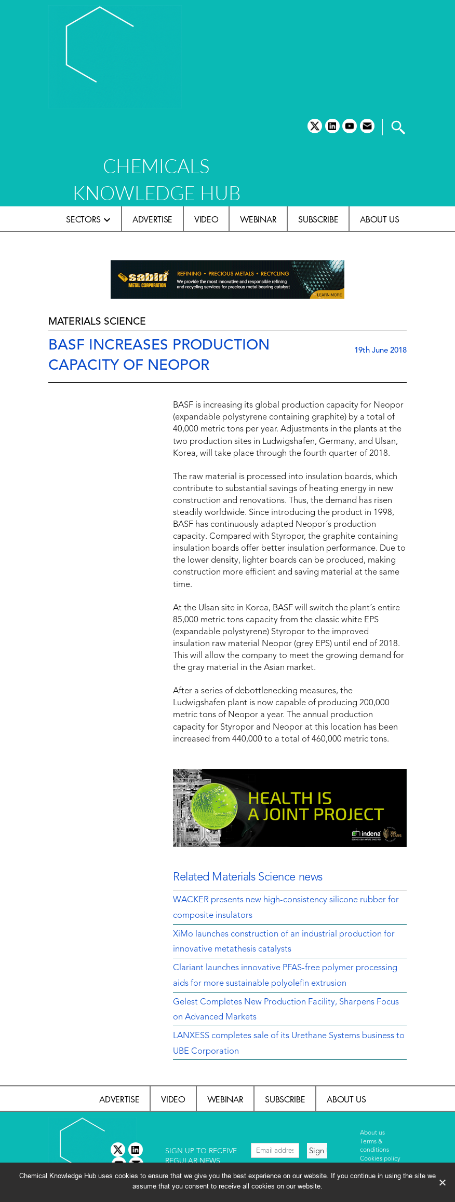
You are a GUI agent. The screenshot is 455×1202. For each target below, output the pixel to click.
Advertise (152, 219)
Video (206, 219)
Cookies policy (380, 1159)
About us (379, 219)
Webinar (258, 219)
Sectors (83, 219)
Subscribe (318, 219)
